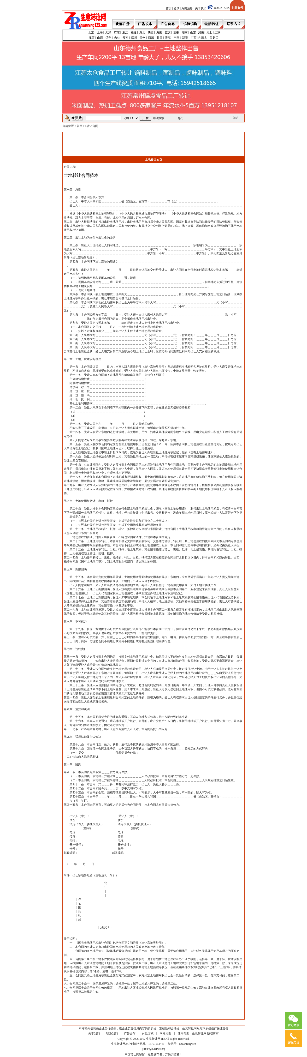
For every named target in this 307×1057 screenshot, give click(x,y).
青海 (168, 37)
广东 (117, 32)
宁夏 (176, 37)
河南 (201, 32)
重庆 (168, 32)
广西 (193, 37)
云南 (125, 37)
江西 (91, 37)
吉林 (117, 37)
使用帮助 (183, 1033)
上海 (100, 32)
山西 (100, 37)
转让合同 (92, 126)
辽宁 (108, 37)
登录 (176, 8)
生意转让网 (199, 1033)
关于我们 (201, 8)
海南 (159, 32)
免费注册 (187, 8)
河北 (209, 32)
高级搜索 (158, 118)
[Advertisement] (153, 144)
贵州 (142, 37)
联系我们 (112, 1033)
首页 (168, 8)
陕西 (151, 32)
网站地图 (165, 1033)
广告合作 (130, 1033)
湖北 (142, 32)
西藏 (151, 37)
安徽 (176, 32)
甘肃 (159, 37)
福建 (133, 32)
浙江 (125, 32)
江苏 (217, 32)
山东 (193, 32)
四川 (134, 37)
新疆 (185, 37)
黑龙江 (214, 37)
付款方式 (148, 1033)
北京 (91, 32)
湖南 (185, 32)
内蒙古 (202, 37)
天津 (108, 32)
